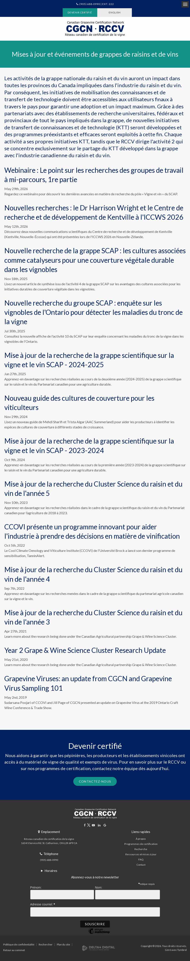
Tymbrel (182, 949)
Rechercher (46, 944)
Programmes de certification (141, 844)
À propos (141, 838)
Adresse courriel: (42, 903)
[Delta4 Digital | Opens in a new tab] (98, 947)
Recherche (140, 849)
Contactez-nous (95, 781)
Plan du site (63, 944)
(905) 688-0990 (49, 860)
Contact (140, 864)
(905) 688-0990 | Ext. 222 (96, 4)
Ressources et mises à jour (140, 854)
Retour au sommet (14, 950)
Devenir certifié (80, 12)
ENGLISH (115, 12)
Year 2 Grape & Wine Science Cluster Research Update (85, 650)
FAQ (141, 859)
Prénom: (36, 887)
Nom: (98, 887)
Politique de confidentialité (18, 944)
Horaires (51, 871)
